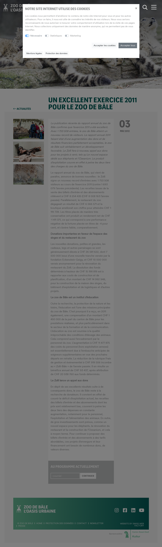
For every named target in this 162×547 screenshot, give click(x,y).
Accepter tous (127, 45)
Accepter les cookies (104, 45)
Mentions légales (34, 53)
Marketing (75, 35)
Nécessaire (36, 35)
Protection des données (56, 53)
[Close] (136, 8)
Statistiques (56, 35)
